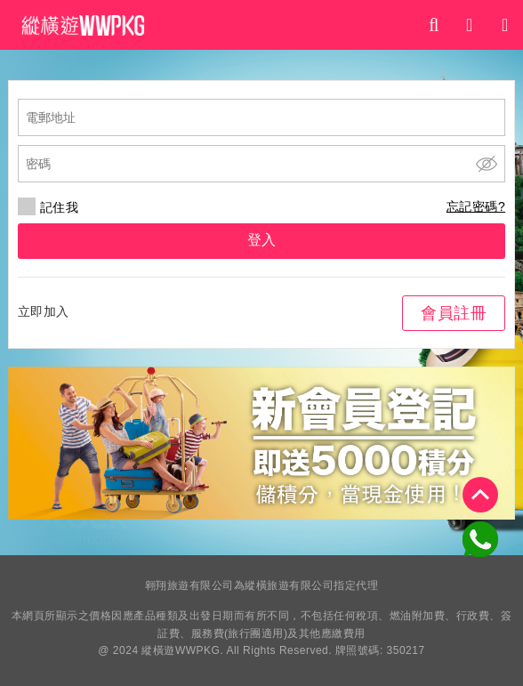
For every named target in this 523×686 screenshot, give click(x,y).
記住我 (48, 207)
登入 (262, 239)
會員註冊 (454, 313)
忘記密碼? (476, 206)
